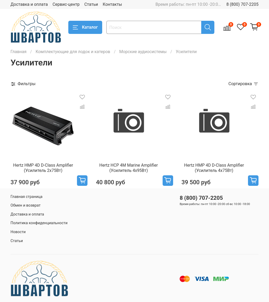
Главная (19, 51)
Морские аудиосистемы (143, 51)
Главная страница (27, 196)
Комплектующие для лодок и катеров (72, 51)
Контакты (112, 4)
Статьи (91, 4)
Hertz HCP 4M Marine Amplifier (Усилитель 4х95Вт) (128, 168)
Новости (18, 232)
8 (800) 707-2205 (242, 4)
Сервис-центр (66, 4)
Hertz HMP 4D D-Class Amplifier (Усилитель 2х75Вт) (43, 168)
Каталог (85, 27)
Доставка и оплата (29, 4)
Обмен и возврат (25, 205)
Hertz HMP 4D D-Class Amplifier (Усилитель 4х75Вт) (214, 168)
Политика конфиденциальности (39, 223)
